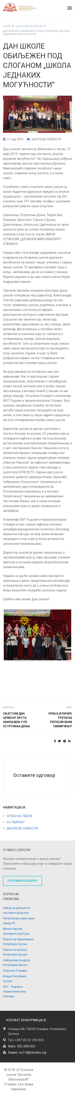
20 (31, 669)
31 (19, 674)
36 (42, 674)
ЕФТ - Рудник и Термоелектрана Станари (14, 991)
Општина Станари (15, 970)
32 (24, 674)
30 (14, 674)
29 (10, 674)
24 (49, 669)
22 (40, 669)
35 (37, 674)
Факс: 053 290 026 (21, 1046)
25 (54, 669)
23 (44, 669)
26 (58, 669)
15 (8, 669)
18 (21, 669)
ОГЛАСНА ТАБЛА (19, 816)
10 (49, 664)
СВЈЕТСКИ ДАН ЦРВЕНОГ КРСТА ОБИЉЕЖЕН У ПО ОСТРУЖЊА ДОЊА (16, 720)
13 (63, 664)
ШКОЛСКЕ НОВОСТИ (46, 139)
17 (17, 669)
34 (33, 674)
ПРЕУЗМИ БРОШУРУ (22, 881)
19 (26, 669)
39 (56, 674)
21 (35, 669)
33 (28, 674)
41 (65, 674)
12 (58, 664)
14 (67, 664)
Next (65, 635)
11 (54, 664)
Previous (10, 635)
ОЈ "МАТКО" (16, 822)
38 (51, 674)
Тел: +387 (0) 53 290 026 (26, 1040)
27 (63, 669)
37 (47, 674)
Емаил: (27, 1052)
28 (67, 669)
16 (12, 669)
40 (60, 674)
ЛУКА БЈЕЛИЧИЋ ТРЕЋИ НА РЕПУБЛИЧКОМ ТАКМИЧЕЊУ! (60, 720)
